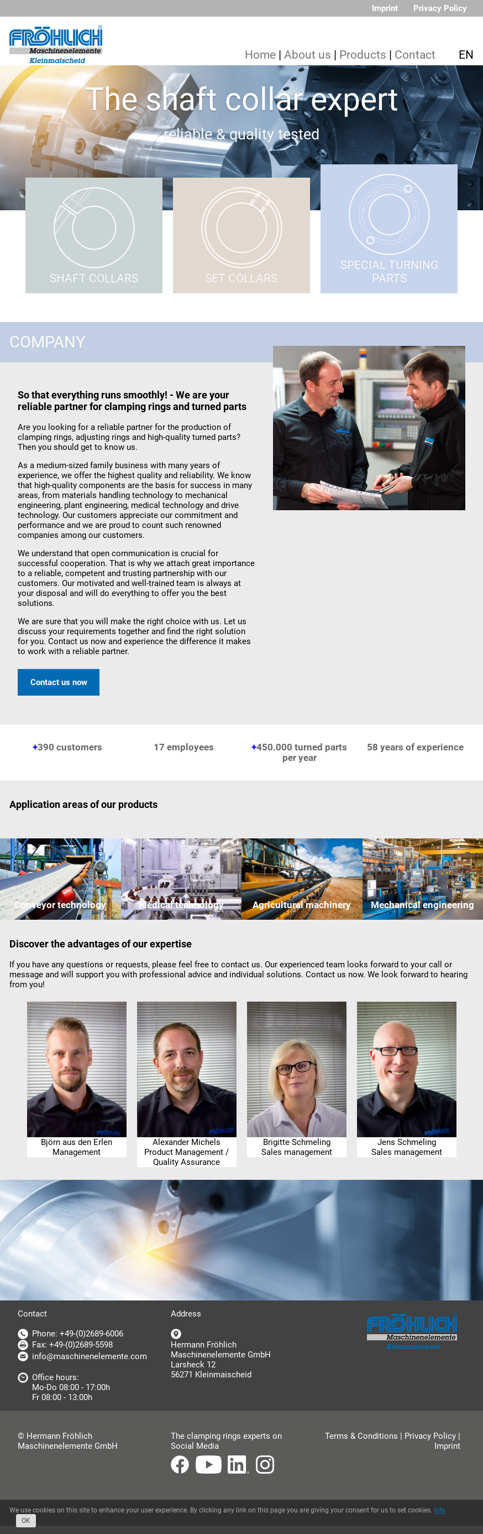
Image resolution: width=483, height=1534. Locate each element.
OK (26, 1521)
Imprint (385, 8)
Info (439, 1510)
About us (307, 54)
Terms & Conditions (361, 1436)
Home (260, 54)
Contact (415, 54)
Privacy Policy (440, 8)
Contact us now (58, 682)
